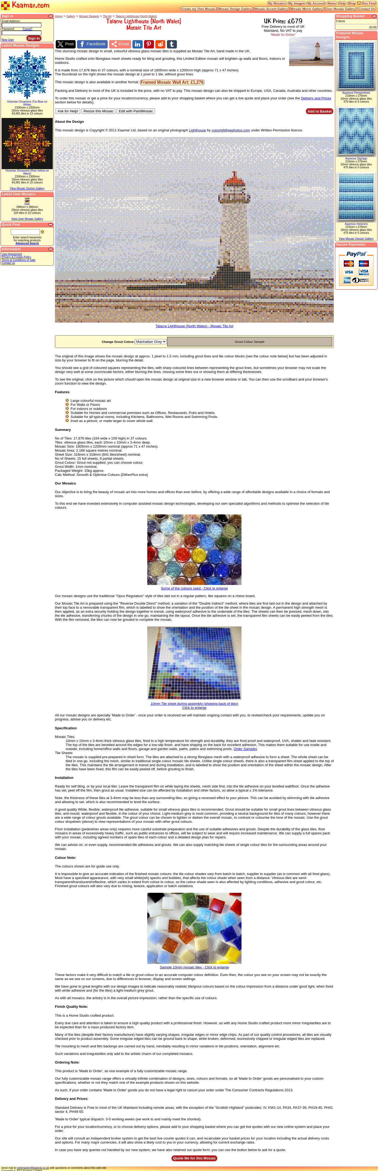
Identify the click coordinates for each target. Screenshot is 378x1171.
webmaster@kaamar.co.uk (33, 1166)
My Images (297, 3)
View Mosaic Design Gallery (27, 188)
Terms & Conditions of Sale (18, 260)
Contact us (8, 263)
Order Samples (245, 747)
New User (8, 39)
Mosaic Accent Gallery (271, 9)
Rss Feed (369, 3)
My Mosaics (277, 3)
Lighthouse (197, 129)
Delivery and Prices (316, 97)
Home (58, 16)
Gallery (70, 16)
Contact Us (366, 9)
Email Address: (11, 21)
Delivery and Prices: (71, 1097)
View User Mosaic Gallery (27, 218)
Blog (351, 3)
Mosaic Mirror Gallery (307, 9)
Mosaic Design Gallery (235, 9)
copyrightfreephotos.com (231, 129)
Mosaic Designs (89, 16)
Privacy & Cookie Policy (16, 257)
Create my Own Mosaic (198, 9)
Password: (8, 28)
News (332, 3)
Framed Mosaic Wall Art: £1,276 (172, 81)
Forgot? (28, 28)
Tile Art (107, 16)
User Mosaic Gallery (341, 9)
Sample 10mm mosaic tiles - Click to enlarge (194, 964)
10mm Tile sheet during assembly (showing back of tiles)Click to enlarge (194, 702)
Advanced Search (27, 243)
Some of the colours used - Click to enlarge (194, 585)
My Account (316, 3)
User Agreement (12, 254)
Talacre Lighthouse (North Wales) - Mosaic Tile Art (194, 323)
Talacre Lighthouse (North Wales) (136, 16)
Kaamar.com (25, 5)
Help (342, 3)
